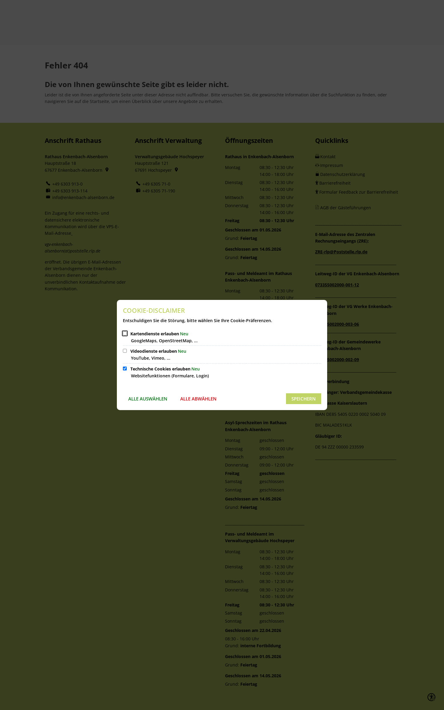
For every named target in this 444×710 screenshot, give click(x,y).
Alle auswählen (147, 399)
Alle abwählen (198, 399)
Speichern (303, 399)
